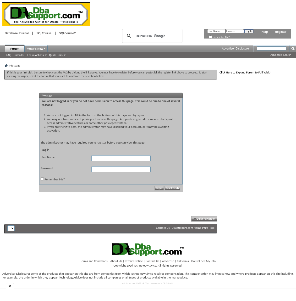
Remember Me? (219, 37)
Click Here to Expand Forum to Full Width (245, 72)
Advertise (168, 261)
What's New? (36, 48)
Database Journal (17, 33)
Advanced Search (280, 54)
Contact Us (163, 227)
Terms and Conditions (94, 261)
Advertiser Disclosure (235, 48)
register (101, 142)
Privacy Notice (134, 261)
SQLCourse (44, 33)
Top (212, 227)
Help (265, 31)
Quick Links (56, 55)
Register (280, 31)
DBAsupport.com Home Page (190, 227)
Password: (47, 168)
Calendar (19, 55)
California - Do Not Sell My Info (196, 261)
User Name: (48, 157)
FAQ (8, 55)
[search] (151, 36)
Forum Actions (35, 55)
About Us (116, 261)
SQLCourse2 (67, 33)
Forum (14, 48)
